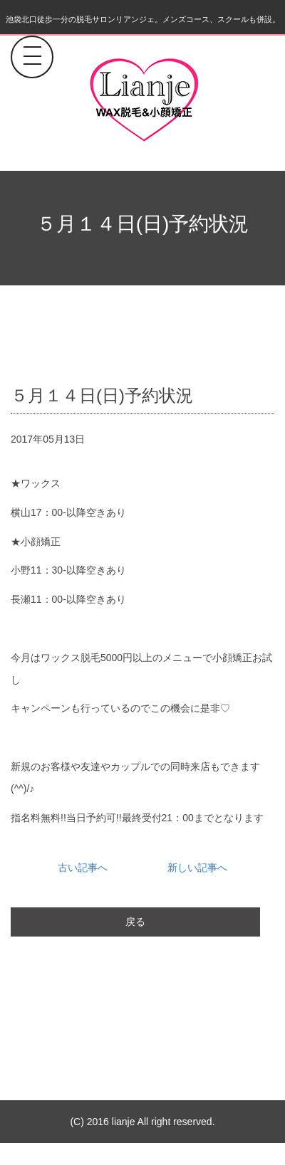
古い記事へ (83, 867)
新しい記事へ (197, 867)
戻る (135, 921)
